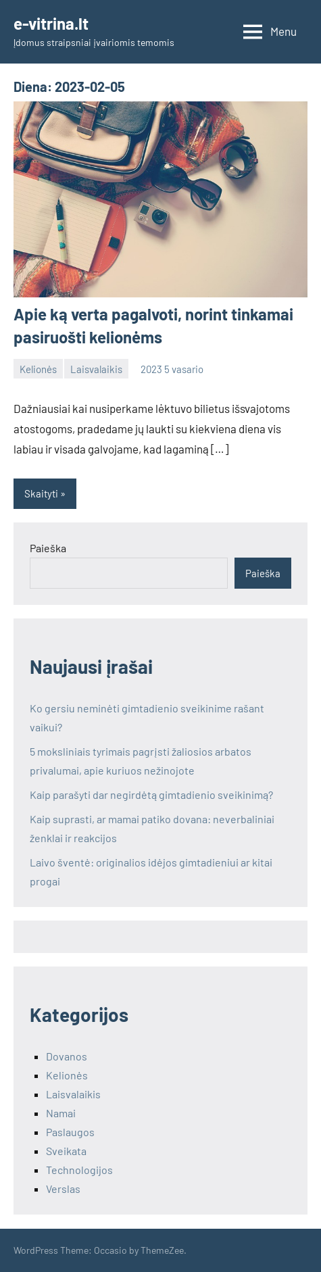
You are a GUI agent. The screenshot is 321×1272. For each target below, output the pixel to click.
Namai (61, 1112)
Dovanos (66, 1056)
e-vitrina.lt (51, 23)
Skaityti (41, 493)
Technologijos (79, 1169)
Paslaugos (70, 1131)
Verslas (63, 1188)
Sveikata (66, 1150)
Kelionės (38, 369)
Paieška (48, 547)
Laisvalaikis (96, 369)
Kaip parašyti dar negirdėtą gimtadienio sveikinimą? (151, 794)
